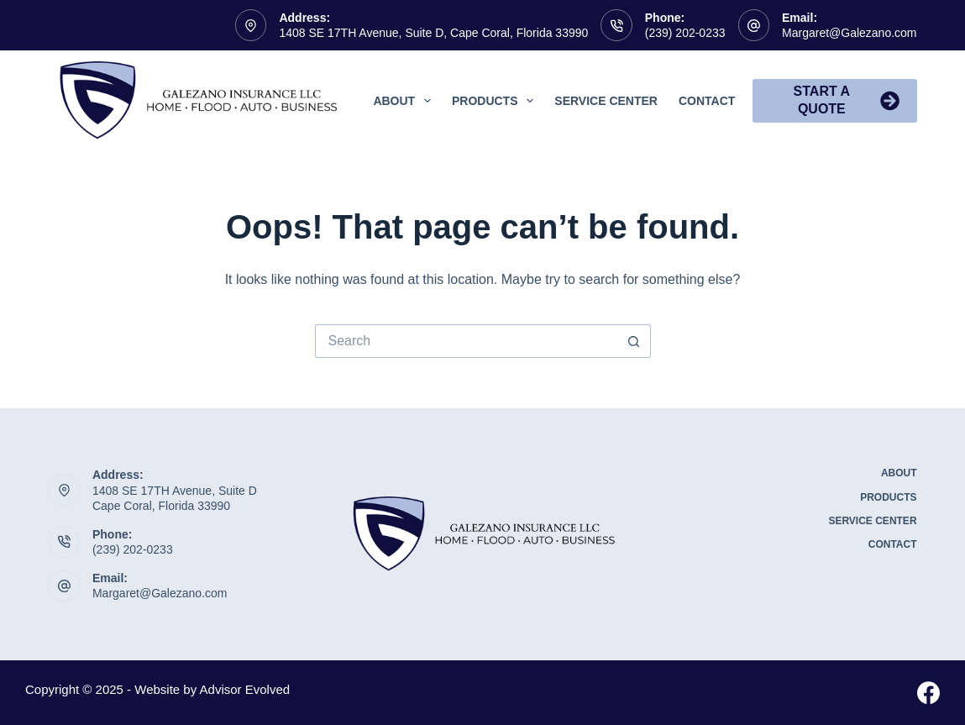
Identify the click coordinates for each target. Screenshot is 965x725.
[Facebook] (928, 692)
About (405, 101)
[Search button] (634, 341)
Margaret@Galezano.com (849, 32)
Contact (707, 101)
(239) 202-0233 (685, 32)
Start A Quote (847, 100)
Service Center (606, 101)
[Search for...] (466, 341)
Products (496, 101)
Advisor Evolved (245, 689)
